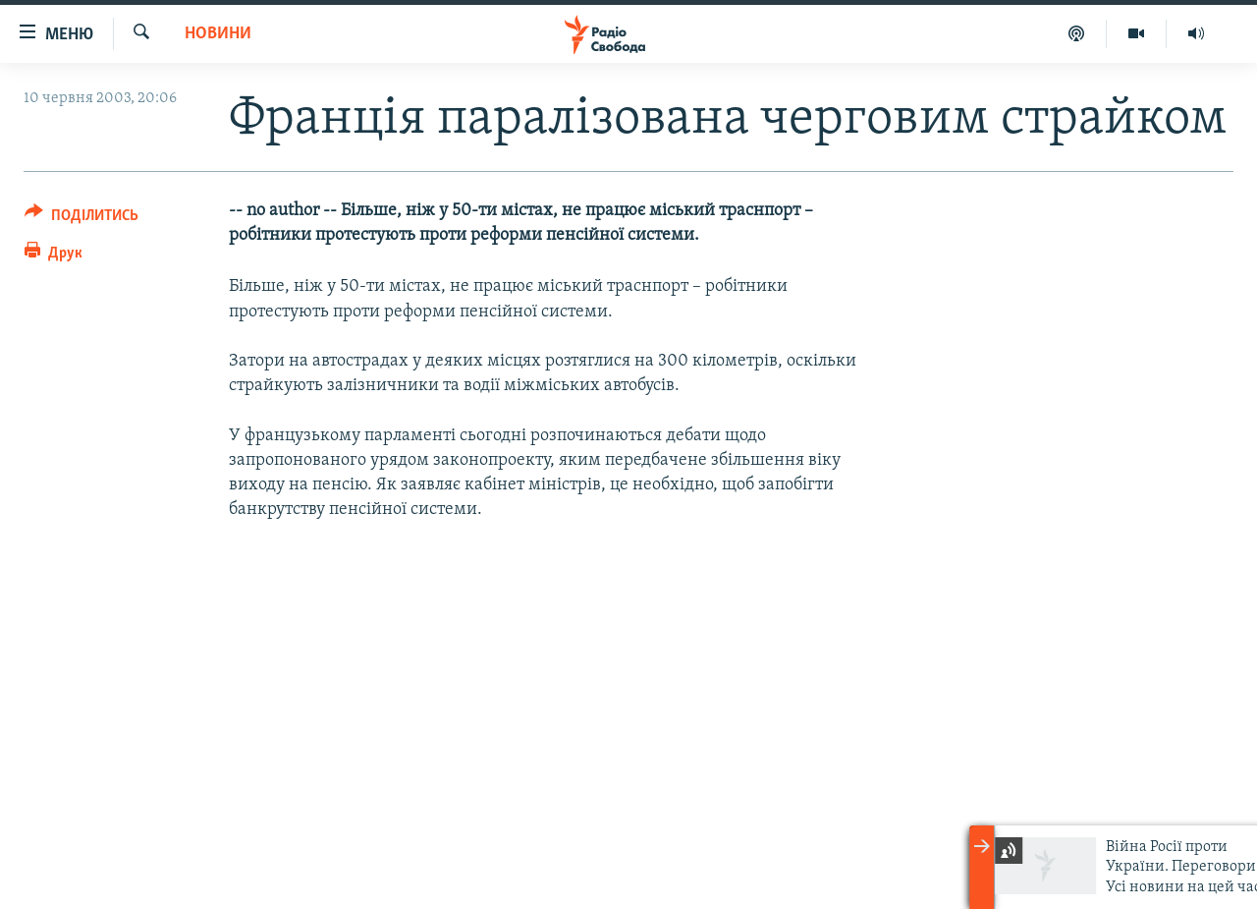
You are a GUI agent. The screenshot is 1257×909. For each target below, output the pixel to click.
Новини (218, 34)
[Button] (81, 219)
